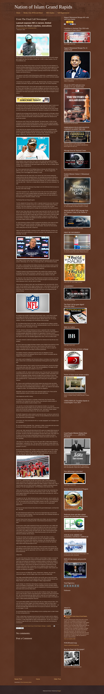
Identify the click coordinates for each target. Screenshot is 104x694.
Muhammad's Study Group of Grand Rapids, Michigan (76, 617)
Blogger (59, 690)
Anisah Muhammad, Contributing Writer (27, 28)
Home (18, 13)
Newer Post (18, 679)
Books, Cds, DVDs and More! (33, 13)
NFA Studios (50, 13)
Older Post (57, 679)
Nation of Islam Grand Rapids (43, 6)
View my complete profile (69, 638)
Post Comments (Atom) (26, 682)
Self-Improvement (63, 13)
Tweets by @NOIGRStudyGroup (71, 645)
